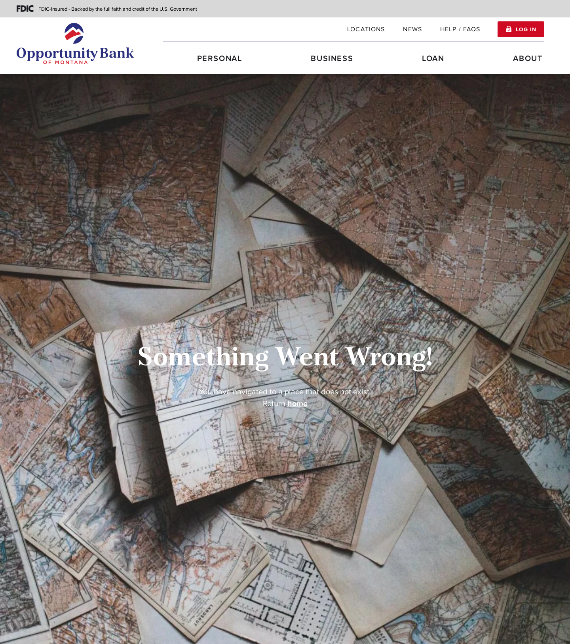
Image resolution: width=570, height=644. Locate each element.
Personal (219, 59)
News (412, 29)
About (528, 59)
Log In (526, 29)
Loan (433, 59)
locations (366, 29)
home (297, 404)
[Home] (75, 43)
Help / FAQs (460, 29)
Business (332, 59)
